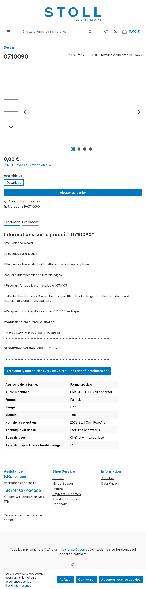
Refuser (66, 579)
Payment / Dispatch (66, 494)
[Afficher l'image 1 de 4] (73, 149)
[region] (73, 111)
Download (13, 182)
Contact (58, 478)
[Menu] (8, 31)
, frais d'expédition (72, 549)
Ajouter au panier (73, 193)
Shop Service (63, 471)
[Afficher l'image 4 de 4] (90, 149)
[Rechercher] (89, 31)
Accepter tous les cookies (120, 579)
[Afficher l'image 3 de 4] (84, 149)
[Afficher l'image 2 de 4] (79, 149)
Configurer (86, 579)
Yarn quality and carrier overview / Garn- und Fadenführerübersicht (57, 371)
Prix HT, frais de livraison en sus (27, 165)
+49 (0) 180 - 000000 (22, 491)
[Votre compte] (115, 31)
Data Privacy (110, 483)
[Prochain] (139, 112)
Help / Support (63, 483)
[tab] (12, 222)
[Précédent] (25, 112)
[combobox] (53, 31)
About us (107, 478)
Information (111, 471)
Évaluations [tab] (30, 222)
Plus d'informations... (18, 585)
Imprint (57, 489)
